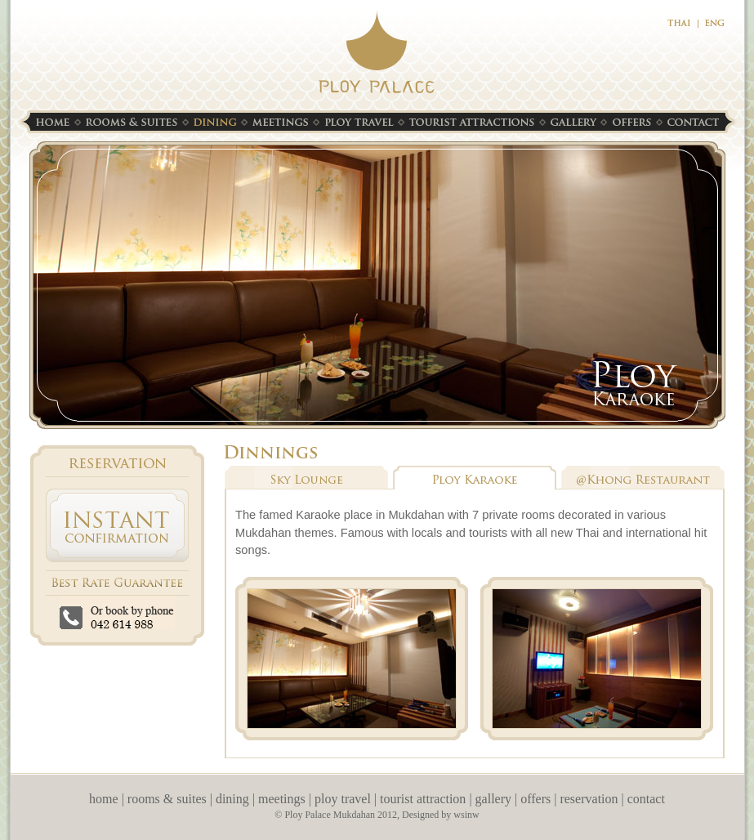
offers (535, 799)
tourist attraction (423, 799)
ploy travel (343, 799)
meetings (282, 799)
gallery (493, 799)
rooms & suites (167, 799)
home (103, 799)
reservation (589, 799)
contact (646, 799)
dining (232, 799)
